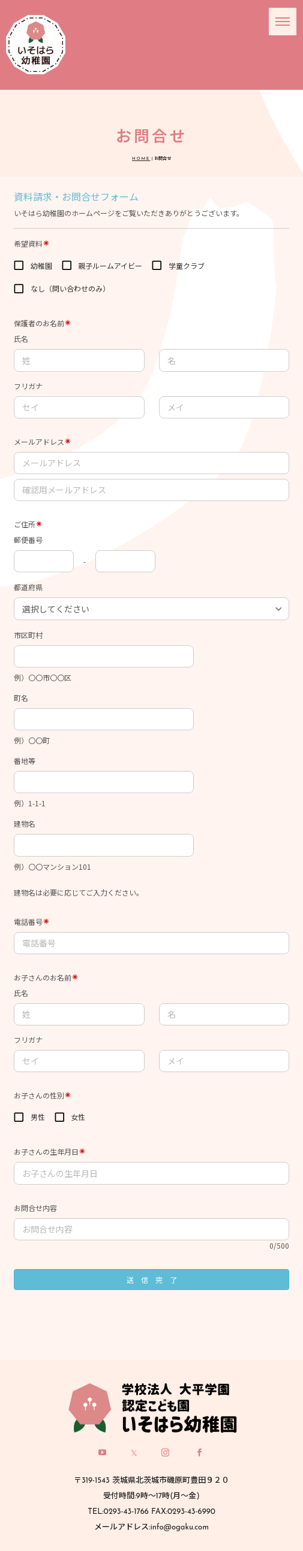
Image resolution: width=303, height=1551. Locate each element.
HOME (141, 159)
